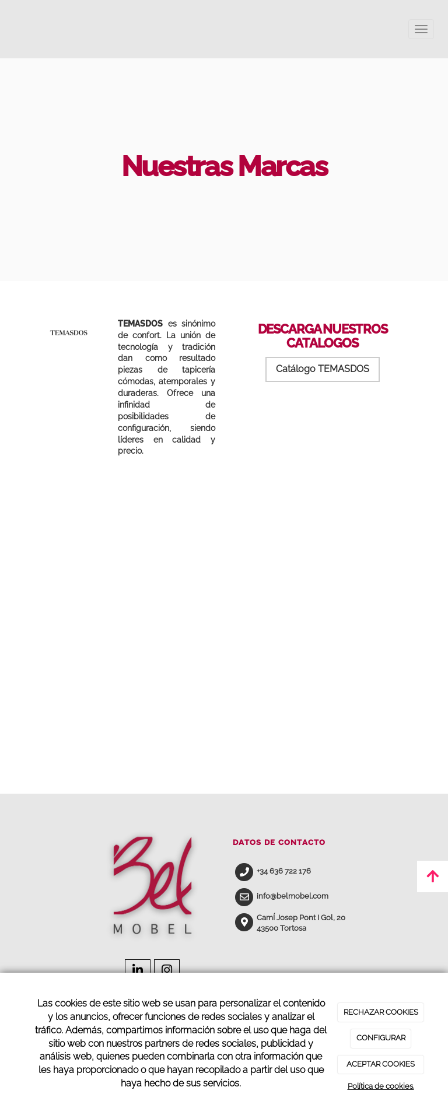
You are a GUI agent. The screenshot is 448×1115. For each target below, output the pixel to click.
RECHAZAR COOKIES (381, 1012)
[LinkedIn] (137, 971)
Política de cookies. (381, 1086)
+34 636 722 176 (284, 871)
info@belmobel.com (292, 896)
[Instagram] (167, 971)
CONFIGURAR (380, 1037)
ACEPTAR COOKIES (380, 1064)
